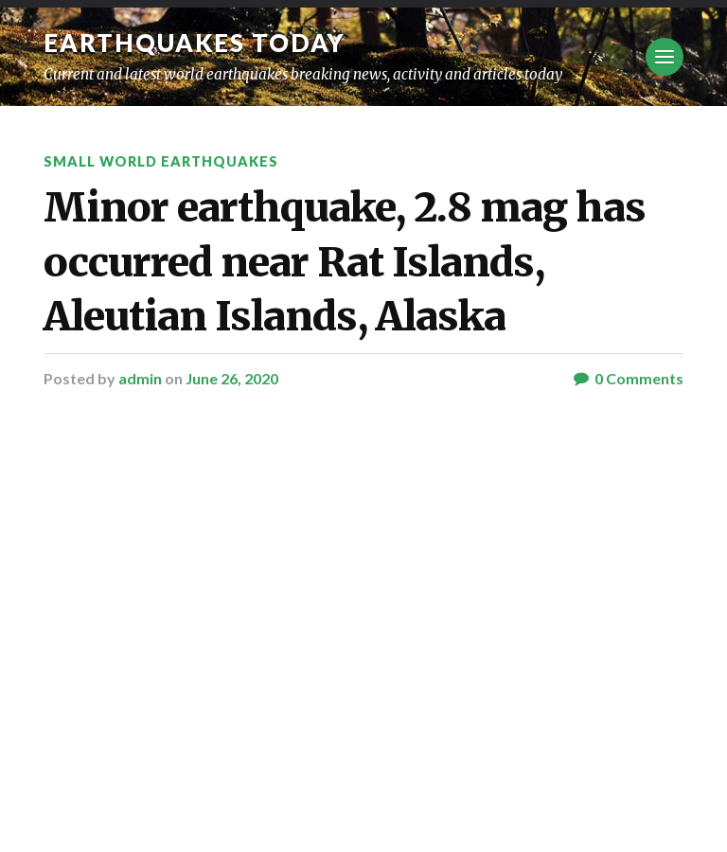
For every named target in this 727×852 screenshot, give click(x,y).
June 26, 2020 (232, 378)
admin (140, 378)
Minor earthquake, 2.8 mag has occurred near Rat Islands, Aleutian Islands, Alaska (345, 262)
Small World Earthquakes (161, 161)
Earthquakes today (195, 42)
